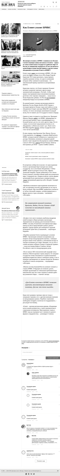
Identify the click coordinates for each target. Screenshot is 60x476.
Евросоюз (41, 9)
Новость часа (21, 1)
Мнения (4, 167)
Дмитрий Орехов (6, 208)
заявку (33, 73)
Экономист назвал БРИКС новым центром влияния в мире (39, 158)
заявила (37, 142)
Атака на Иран (12, 9)
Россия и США (22, 9)
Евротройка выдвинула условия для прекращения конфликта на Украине (9, 102)
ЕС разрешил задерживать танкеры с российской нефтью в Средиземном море (10, 126)
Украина (4, 9)
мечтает (38, 135)
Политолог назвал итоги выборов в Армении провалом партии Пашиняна (27, 5)
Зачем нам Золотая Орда (8, 193)
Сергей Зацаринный (6, 190)
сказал (25, 180)
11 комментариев (8, 219)
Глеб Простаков (5, 171)
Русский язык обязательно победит (11, 210)
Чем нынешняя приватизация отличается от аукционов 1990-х (10, 174)
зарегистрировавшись (54, 341)
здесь (22, 343)
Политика (38, 23)
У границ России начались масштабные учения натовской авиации (10, 117)
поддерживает (51, 97)
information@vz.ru (36, 470)
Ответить (29, 369)
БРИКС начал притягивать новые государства (36, 156)
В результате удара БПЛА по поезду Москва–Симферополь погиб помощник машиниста (10, 84)
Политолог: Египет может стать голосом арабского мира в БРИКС (39, 153)
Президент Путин (32, 9)
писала (37, 127)
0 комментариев (8, 184)
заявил (36, 118)
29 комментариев (8, 202)
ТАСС (31, 75)
